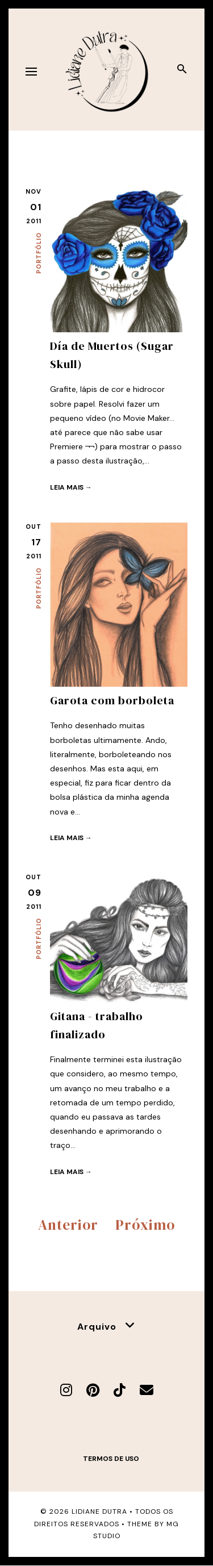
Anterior (68, 1224)
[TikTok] (120, 1390)
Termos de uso (111, 1458)
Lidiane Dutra (99, 1511)
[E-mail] (146, 1390)
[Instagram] (66, 1390)
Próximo (145, 1224)
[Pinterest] (92, 1390)
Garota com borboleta (112, 700)
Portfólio (39, 253)
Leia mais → (71, 487)
